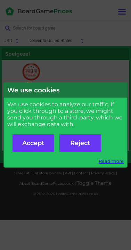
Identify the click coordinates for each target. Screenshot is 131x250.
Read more (111, 161)
